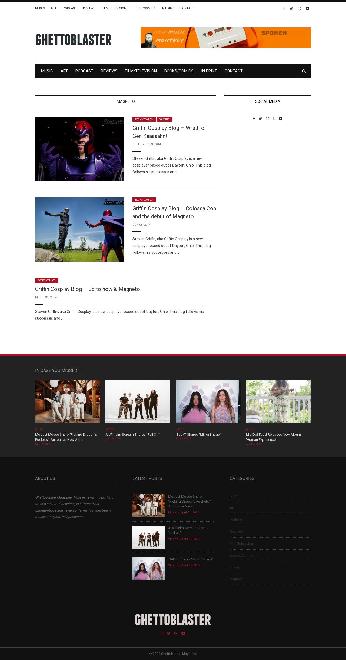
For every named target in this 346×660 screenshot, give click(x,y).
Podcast (70, 8)
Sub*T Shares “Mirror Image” (198, 434)
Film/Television (114, 8)
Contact (187, 8)
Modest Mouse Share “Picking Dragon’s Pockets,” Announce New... (189, 501)
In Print (167, 8)
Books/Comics (143, 8)
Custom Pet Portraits (240, 158)
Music (40, 8)
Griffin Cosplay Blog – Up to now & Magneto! (88, 289)
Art (53, 8)
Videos (109, 429)
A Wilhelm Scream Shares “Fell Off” (133, 434)
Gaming (164, 119)
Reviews (89, 8)
